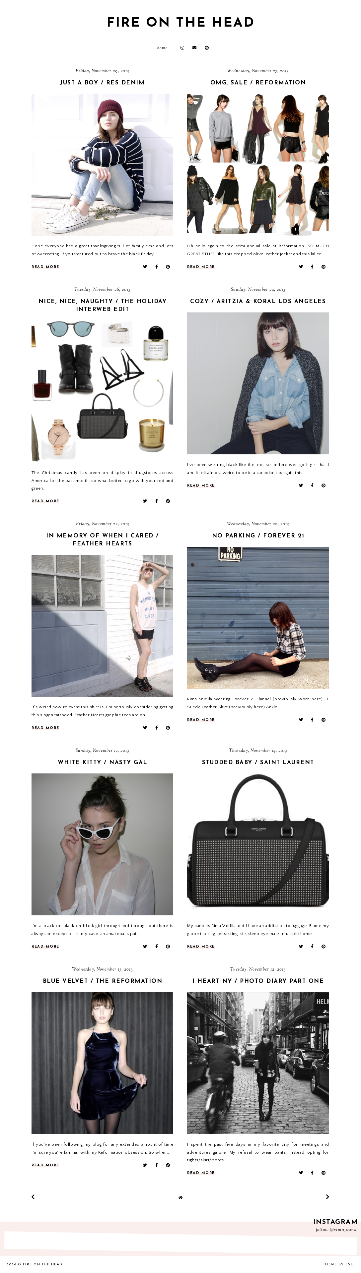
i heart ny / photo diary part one (258, 981)
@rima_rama (343, 1230)
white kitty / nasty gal (102, 762)
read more (45, 267)
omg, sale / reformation (258, 83)
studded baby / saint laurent (258, 762)
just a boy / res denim (102, 83)
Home (162, 48)
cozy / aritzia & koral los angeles (258, 301)
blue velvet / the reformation (103, 981)
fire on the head (181, 23)
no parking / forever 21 (258, 536)
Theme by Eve (338, 1264)
